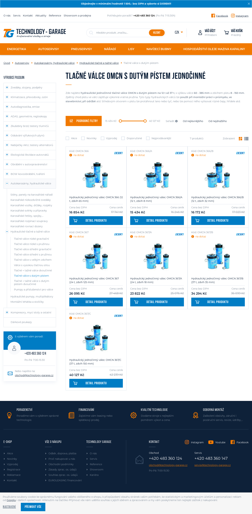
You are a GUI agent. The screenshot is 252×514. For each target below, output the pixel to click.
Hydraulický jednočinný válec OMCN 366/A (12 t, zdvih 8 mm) (156, 199)
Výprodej (109, 138)
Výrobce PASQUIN (14, 78)
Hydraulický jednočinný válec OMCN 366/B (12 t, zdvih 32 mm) (217, 199)
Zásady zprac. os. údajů (62, 469)
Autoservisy (22, 63)
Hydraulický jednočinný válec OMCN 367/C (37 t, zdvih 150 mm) (95, 361)
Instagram (242, 15)
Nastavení (9, 507)
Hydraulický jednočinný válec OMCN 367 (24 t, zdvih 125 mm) (94, 280)
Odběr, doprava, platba (62, 453)
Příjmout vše (33, 507)
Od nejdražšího (217, 121)
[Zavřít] (249, 4)
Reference (55, 15)
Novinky (89, 138)
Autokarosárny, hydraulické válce (54, 63)
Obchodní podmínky (61, 464)
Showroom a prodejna (77, 15)
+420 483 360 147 (211, 458)
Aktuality (40, 15)
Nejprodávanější (158, 138)
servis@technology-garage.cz (212, 465)
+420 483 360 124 (35, 354)
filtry (83, 121)
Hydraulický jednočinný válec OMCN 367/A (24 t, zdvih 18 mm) (156, 280)
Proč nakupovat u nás (61, 458)
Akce (71, 138)
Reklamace (13, 475)
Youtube (220, 442)
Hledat (156, 32)
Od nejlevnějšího (193, 121)
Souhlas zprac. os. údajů (63, 475)
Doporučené (131, 138)
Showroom (96, 469)
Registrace (13, 469)
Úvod (7, 63)
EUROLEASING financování (65, 480)
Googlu (11, 500)
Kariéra (94, 475)
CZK (177, 33)
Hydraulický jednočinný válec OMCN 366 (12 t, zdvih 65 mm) (96, 199)
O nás (7, 15)
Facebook (222, 15)
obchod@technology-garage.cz (34, 375)
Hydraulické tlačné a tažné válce (99, 63)
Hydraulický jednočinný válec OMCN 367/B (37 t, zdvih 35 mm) (217, 280)
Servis (16, 15)
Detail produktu (90, 220)
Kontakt (28, 15)
